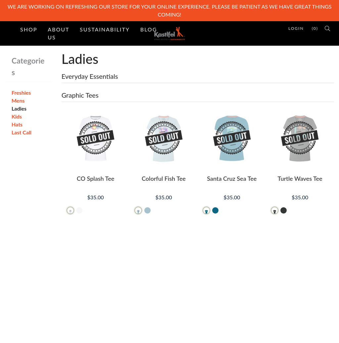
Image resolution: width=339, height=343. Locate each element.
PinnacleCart (76, 333)
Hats (17, 124)
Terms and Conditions (199, 276)
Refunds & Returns (196, 287)
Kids (17, 116)
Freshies (21, 92)
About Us (58, 33)
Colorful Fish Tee (164, 178)
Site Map (105, 276)
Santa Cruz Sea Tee (232, 178)
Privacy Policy (190, 298)
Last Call (21, 132)
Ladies (19, 108)
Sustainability (105, 29)
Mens (18, 100)
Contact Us (187, 266)
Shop (28, 29)
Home (102, 266)
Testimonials (109, 287)
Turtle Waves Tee (299, 178)
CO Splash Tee (95, 178)
